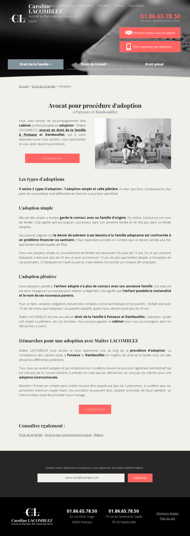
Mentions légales (167, 513)
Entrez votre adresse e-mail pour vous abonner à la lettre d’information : (95, 468)
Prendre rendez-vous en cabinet (150, 32)
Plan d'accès (136, 5)
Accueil (50, 5)
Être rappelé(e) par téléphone (148, 46)
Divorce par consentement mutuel (68, 435)
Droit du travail (93, 64)
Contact (119, 5)
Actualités (104, 5)
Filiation (98, 435)
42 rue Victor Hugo (82, 520)
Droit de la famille (34, 64)
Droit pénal (154, 64)
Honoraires (86, 5)
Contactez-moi (52, 158)
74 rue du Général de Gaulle (123, 520)
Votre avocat (67, 5)
